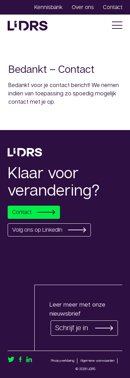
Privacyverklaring (62, 360)
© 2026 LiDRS (85, 369)
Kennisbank (48, 7)
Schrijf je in (84, 328)
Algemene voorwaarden (97, 360)
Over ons (83, 7)
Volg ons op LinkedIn (49, 230)
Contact (112, 7)
